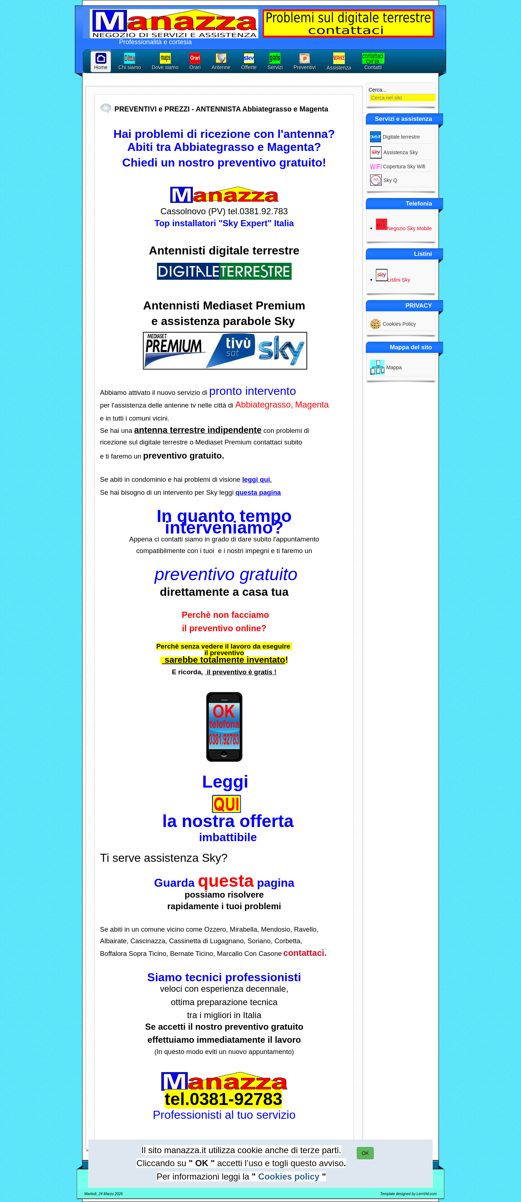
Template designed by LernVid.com (408, 1194)
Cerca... (377, 90)
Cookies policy (288, 1176)
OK (365, 1153)
